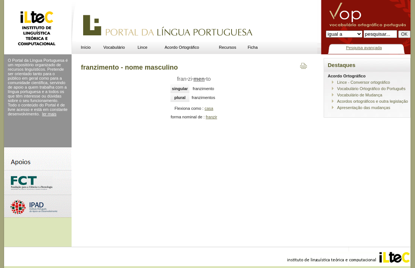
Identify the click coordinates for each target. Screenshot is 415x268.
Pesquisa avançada (364, 47)
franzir (211, 117)
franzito (194, 79)
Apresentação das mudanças (363, 107)
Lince (142, 47)
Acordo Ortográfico (182, 47)
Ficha (253, 47)
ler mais (49, 114)
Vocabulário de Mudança (359, 95)
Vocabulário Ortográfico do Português (371, 88)
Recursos (227, 47)
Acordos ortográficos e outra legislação (372, 101)
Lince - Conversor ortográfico (363, 82)
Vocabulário (114, 47)
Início (86, 47)
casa (209, 108)
